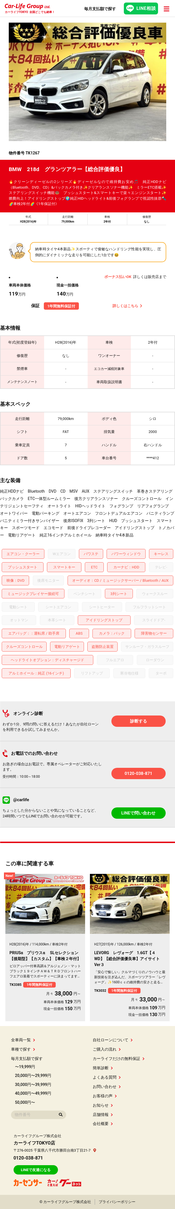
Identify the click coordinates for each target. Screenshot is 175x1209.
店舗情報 (103, 1114)
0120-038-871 (138, 773)
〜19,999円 (25, 1066)
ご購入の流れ (107, 1049)
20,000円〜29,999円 (33, 1075)
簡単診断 (103, 1068)
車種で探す (23, 1049)
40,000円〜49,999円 (33, 1093)
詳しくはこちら (127, 306)
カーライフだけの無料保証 (118, 1058)
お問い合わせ (107, 1086)
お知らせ (103, 1105)
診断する (138, 721)
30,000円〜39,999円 (33, 1084)
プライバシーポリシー (117, 1202)
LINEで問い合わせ (138, 813)
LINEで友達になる (36, 1170)
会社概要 (103, 1123)
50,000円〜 (25, 1102)
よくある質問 (107, 1077)
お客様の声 (105, 1096)
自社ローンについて (113, 1040)
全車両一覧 (23, 1040)
